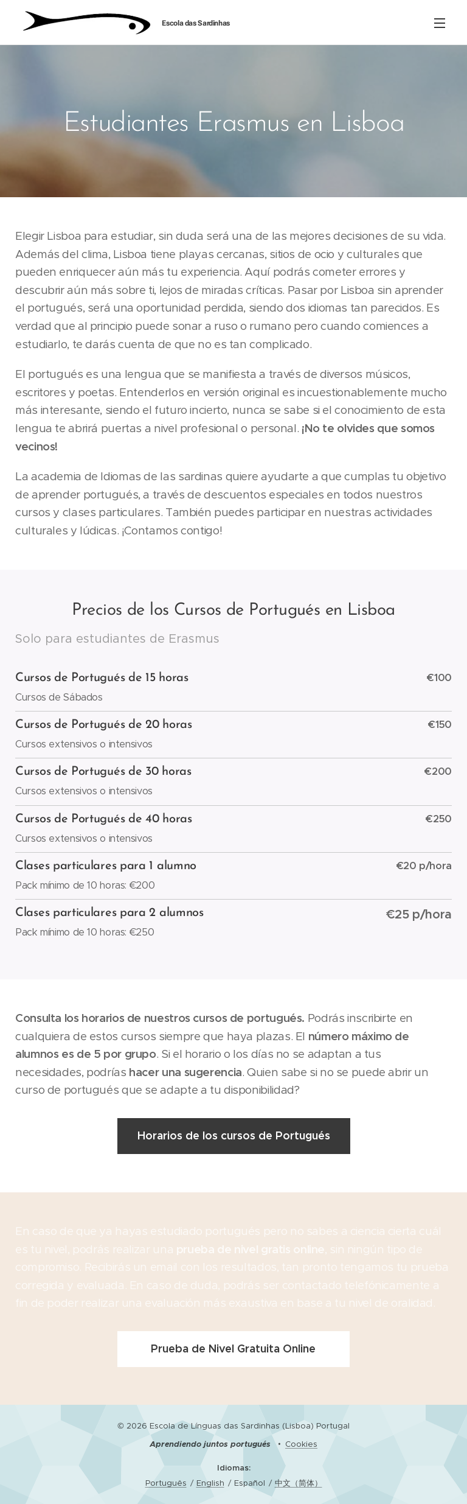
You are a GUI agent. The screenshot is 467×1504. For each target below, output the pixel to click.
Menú (439, 23)
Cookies (301, 1444)
